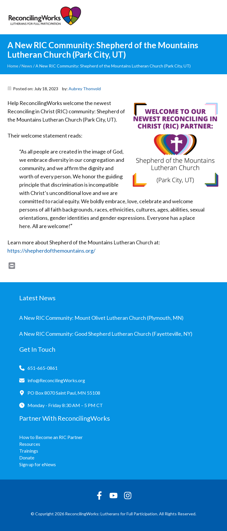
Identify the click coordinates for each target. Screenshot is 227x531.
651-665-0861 (42, 368)
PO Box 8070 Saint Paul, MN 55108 (63, 393)
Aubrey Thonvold (85, 88)
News (27, 65)
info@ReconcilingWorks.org (56, 380)
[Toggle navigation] (215, 17)
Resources (29, 444)
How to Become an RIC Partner (51, 437)
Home (12, 65)
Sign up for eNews (37, 464)
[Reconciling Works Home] (44, 17)
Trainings (28, 450)
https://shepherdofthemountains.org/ (51, 250)
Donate (26, 457)
